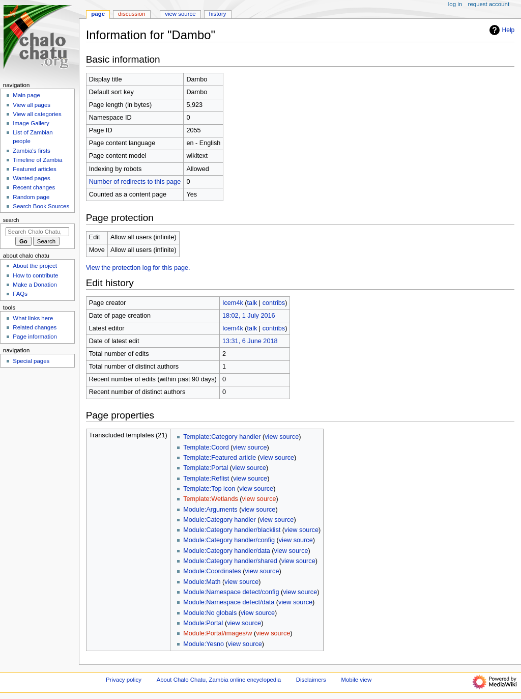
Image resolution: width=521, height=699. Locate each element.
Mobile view (356, 680)
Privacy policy (123, 680)
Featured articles (34, 169)
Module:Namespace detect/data (228, 602)
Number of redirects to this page (135, 181)
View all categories (37, 114)
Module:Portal (203, 623)
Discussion (131, 14)
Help (501, 30)
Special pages (31, 361)
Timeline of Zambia (37, 160)
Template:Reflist (206, 478)
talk (252, 302)
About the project (35, 266)
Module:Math (201, 581)
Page (98, 14)
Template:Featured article (219, 457)
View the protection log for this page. (138, 267)
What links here (33, 318)
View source (180, 14)
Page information (35, 336)
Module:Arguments (210, 509)
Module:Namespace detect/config (231, 592)
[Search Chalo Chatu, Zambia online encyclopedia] (37, 231)
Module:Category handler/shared (230, 561)
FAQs (20, 294)
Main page (26, 95)
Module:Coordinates (212, 571)
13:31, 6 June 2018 (250, 341)
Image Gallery (31, 123)
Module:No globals (210, 613)
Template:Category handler (221, 436)
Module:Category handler (219, 519)
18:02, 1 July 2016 (248, 315)
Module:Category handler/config (229, 540)
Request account (489, 4)
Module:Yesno (203, 644)
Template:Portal (205, 467)
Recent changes (34, 187)
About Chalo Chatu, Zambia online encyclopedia (219, 680)
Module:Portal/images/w (217, 633)
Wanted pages (31, 178)
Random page (31, 197)
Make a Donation (35, 285)
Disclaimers (311, 680)
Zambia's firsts (31, 151)
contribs (274, 302)
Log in (455, 4)
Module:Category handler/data (226, 550)
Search (11, 220)
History (217, 14)
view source (282, 436)
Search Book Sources (41, 206)
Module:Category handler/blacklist (231, 530)
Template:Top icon (209, 488)
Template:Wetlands (210, 498)
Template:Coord (206, 447)
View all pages (31, 105)
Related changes (34, 327)
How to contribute (35, 275)
